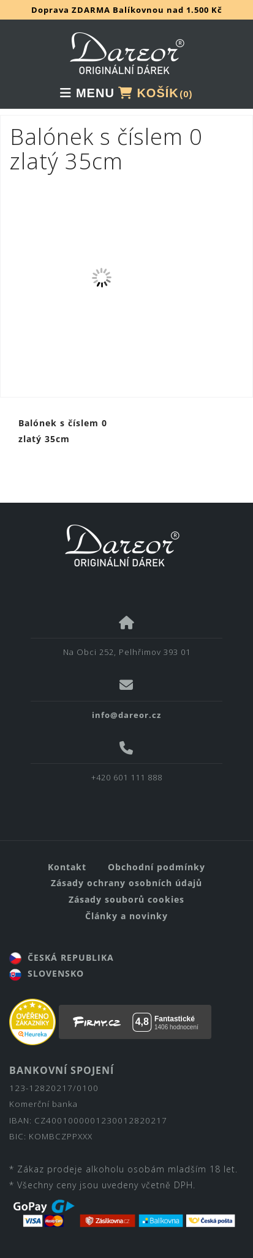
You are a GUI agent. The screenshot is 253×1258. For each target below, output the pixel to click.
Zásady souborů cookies (126, 899)
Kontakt (67, 867)
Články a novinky (126, 916)
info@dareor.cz (126, 714)
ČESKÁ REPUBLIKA (61, 957)
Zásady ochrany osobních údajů (126, 883)
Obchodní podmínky (156, 867)
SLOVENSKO (46, 973)
